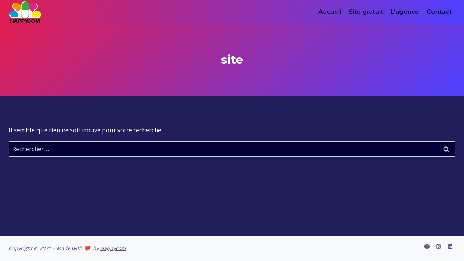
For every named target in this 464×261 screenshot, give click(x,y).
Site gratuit (366, 11)
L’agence (404, 11)
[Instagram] (439, 246)
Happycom (113, 248)
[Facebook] (427, 246)
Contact (439, 11)
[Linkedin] (450, 246)
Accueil (329, 11)
